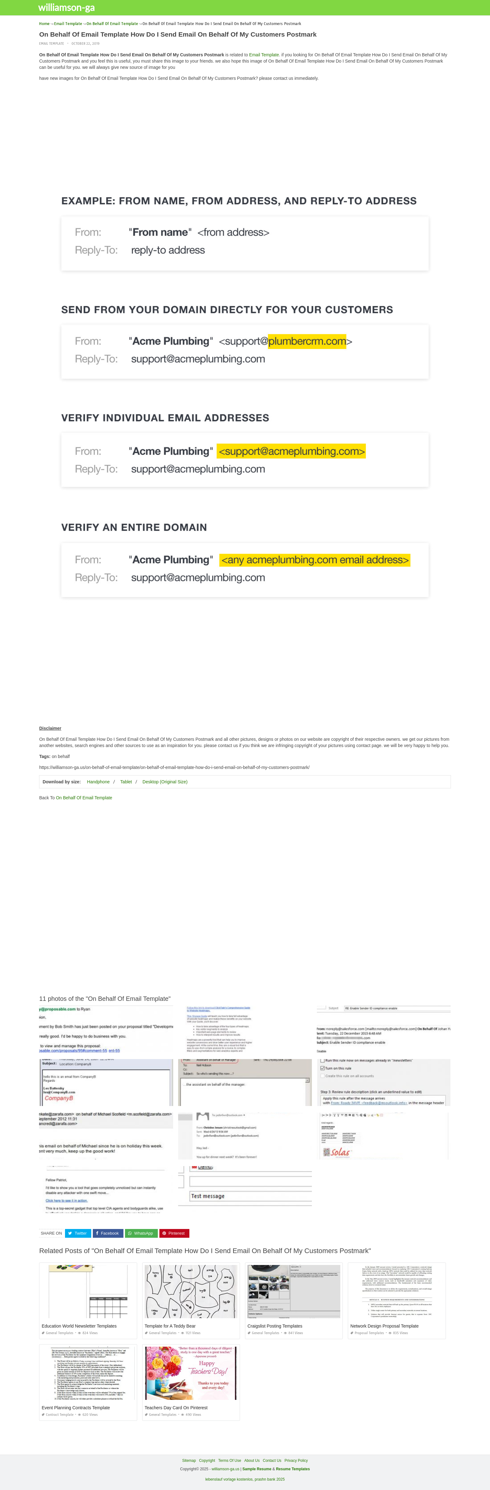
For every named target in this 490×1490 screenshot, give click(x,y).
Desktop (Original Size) (165, 781)
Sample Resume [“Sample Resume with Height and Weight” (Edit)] (257, 1469)
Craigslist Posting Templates (275, 1326)
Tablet (126, 781)
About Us (252, 1460)
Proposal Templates (367, 1333)
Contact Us (272, 1460)
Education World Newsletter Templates (79, 1326)
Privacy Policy (296, 1460)
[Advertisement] (245, 130)
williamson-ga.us (225, 1469)
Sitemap (189, 1460)
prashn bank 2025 (270, 1479)
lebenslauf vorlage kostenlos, (229, 1479)
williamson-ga (70, 7)
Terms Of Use (229, 1460)
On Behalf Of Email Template (84, 797)
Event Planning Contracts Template (76, 1407)
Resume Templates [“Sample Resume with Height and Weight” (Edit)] (293, 1469)
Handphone (98, 781)
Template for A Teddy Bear (170, 1326)
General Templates (57, 1333)
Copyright (207, 1460)
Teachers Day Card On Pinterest (176, 1407)
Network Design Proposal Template (384, 1326)
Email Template (51, 44)
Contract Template (57, 1415)
